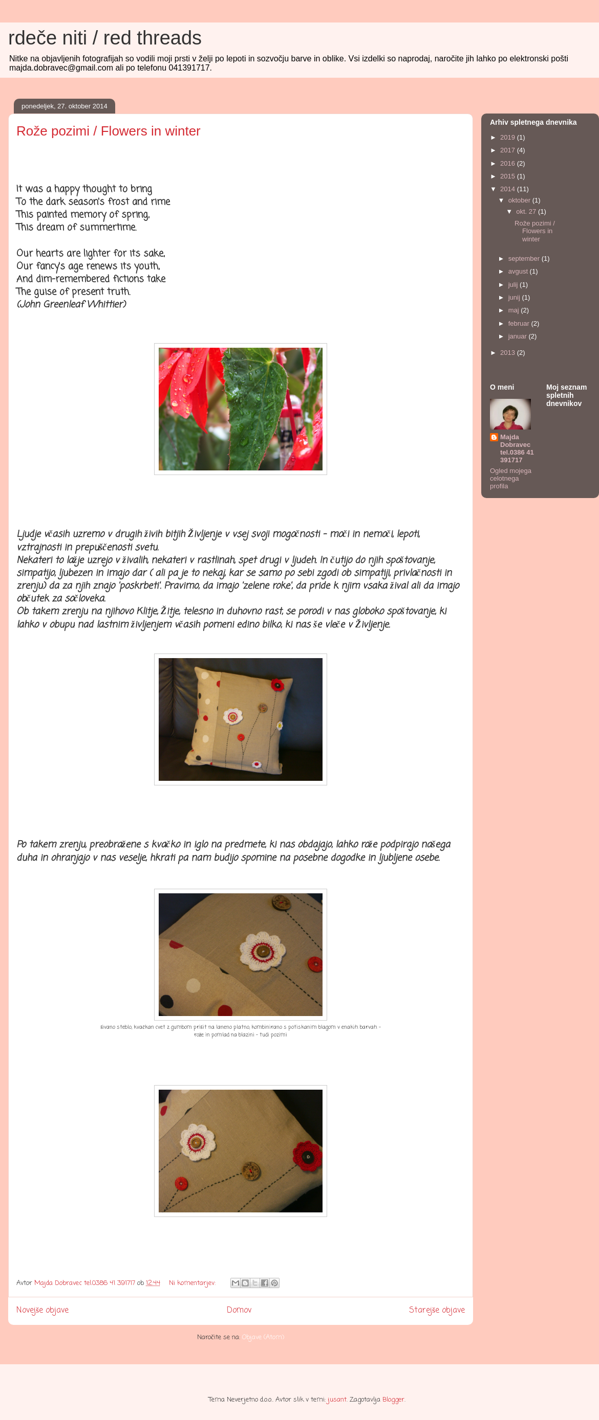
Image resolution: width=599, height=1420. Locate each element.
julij (514, 284)
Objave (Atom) (263, 1337)
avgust (519, 271)
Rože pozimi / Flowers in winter (108, 131)
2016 (508, 163)
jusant (337, 1400)
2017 (508, 150)
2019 (508, 137)
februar (519, 323)
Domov (239, 1310)
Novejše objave (42, 1310)
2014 (508, 189)
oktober (520, 200)
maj (514, 310)
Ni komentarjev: (193, 1283)
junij (515, 297)
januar (518, 336)
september (525, 258)
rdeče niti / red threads (105, 38)
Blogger (393, 1400)
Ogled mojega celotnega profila (510, 478)
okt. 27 (527, 211)
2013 (508, 352)
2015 (508, 176)
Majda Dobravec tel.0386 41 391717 (517, 448)
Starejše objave (437, 1310)
